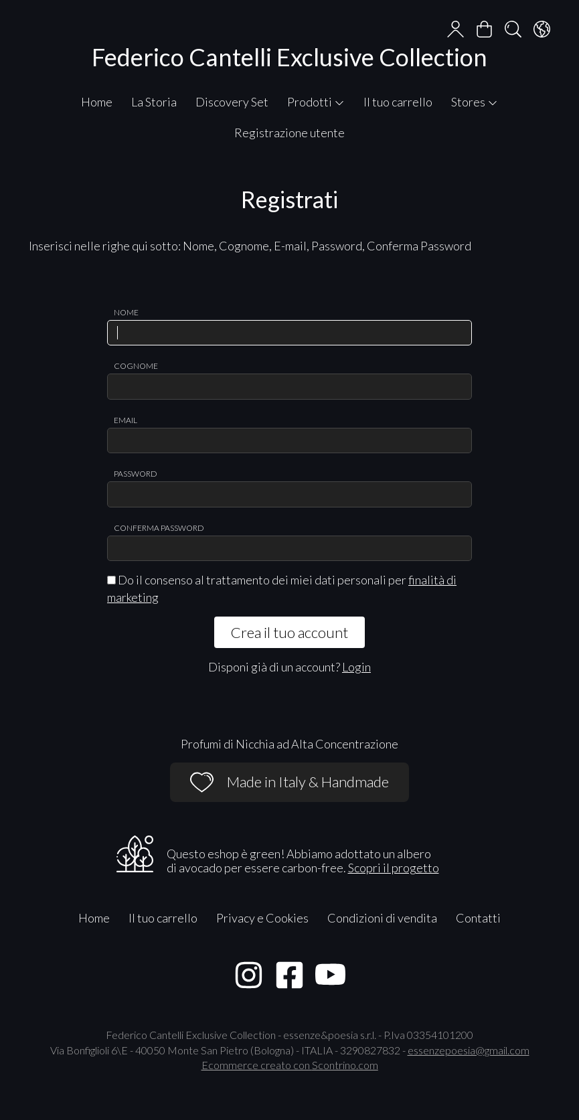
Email (125, 420)
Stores (474, 101)
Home (96, 101)
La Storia (154, 101)
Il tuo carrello (397, 101)
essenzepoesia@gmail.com (468, 1050)
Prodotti (316, 101)
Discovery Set (231, 101)
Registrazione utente (289, 132)
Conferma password (159, 528)
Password (135, 474)
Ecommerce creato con (289, 1064)
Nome (126, 312)
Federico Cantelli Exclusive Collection (289, 57)
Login (356, 666)
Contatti (478, 917)
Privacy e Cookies (262, 917)
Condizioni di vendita (382, 917)
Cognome (136, 366)
